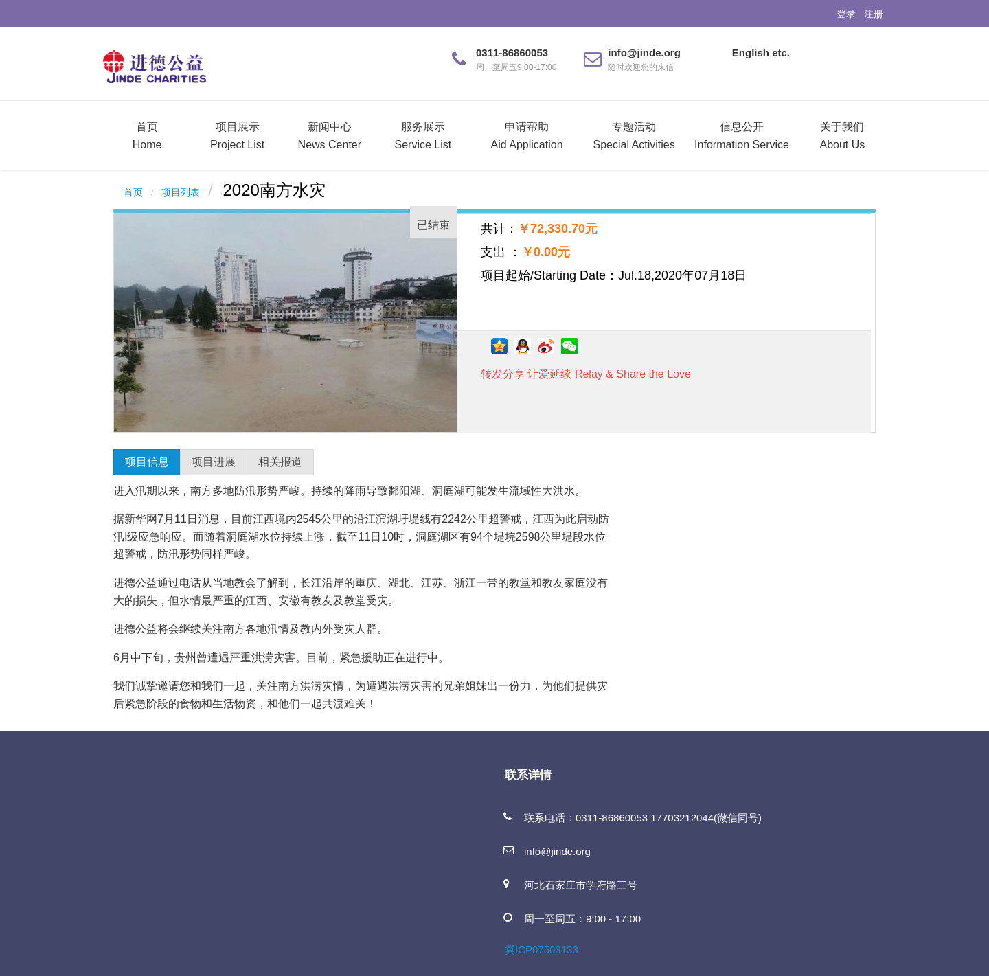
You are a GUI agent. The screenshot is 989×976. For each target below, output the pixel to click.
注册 (873, 13)
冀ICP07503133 (541, 949)
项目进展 (214, 462)
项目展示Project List (237, 135)
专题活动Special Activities (634, 135)
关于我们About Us (842, 135)
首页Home (147, 135)
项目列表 (180, 193)
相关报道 (280, 462)
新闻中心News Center (329, 135)
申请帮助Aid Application (527, 135)
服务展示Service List (423, 135)
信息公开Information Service (741, 135)
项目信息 (147, 462)
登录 (846, 13)
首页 (133, 193)
